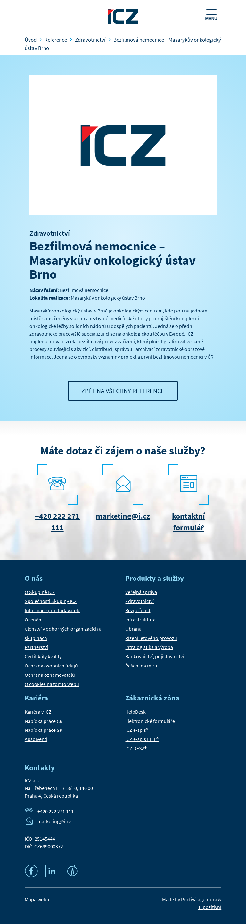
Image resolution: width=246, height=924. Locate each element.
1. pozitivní (209, 907)
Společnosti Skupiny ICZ (51, 601)
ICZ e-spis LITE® (142, 739)
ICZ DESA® (136, 748)
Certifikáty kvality (43, 656)
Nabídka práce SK (43, 730)
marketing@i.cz (123, 516)
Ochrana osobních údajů (51, 665)
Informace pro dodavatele (52, 610)
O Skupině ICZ (40, 592)
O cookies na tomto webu (52, 684)
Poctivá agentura (199, 899)
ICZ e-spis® (136, 730)
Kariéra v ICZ (38, 711)
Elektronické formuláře (150, 721)
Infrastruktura (140, 619)
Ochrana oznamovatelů (50, 675)
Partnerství (36, 647)
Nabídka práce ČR (43, 721)
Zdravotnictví (49, 233)
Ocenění (34, 619)
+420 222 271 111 (55, 811)
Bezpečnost (137, 610)
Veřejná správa (141, 592)
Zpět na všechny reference (122, 391)
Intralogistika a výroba (149, 647)
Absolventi (36, 739)
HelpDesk (135, 711)
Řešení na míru (141, 665)
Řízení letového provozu (151, 638)
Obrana (133, 629)
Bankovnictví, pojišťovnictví (154, 656)
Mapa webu (37, 899)
